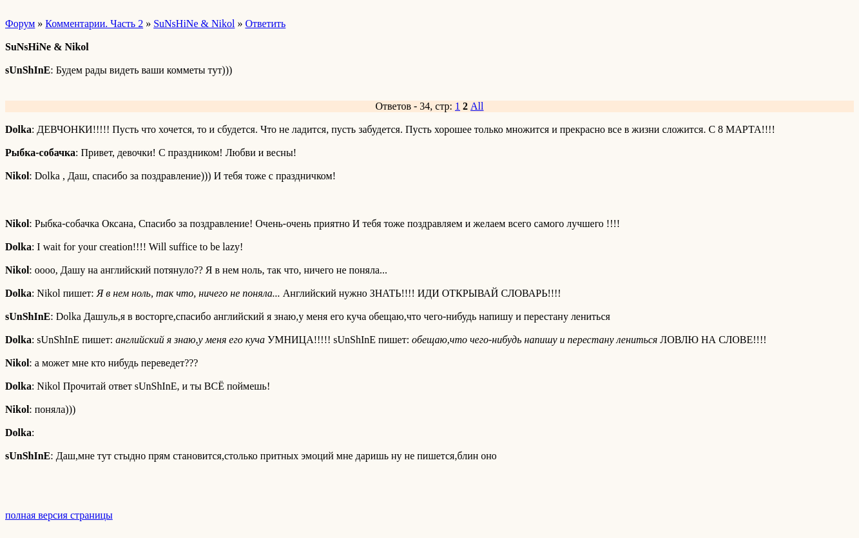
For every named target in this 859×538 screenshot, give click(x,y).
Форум (20, 23)
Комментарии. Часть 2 (94, 23)
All (476, 106)
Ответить (265, 23)
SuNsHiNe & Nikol (194, 23)
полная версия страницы (59, 515)
